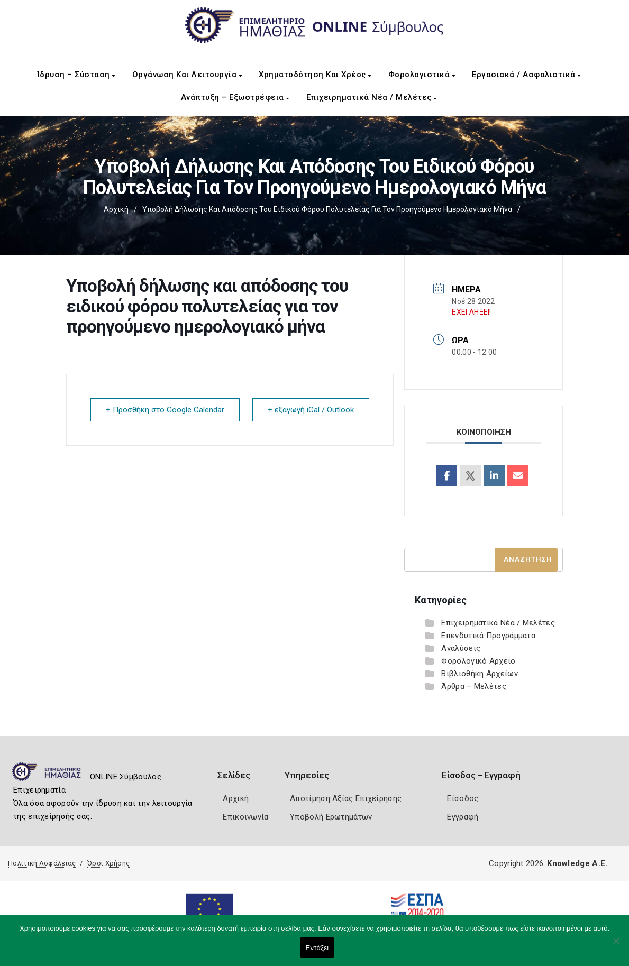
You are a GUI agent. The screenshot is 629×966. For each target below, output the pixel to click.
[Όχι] (615, 945)
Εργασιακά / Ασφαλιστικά (526, 74)
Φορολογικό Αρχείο (478, 661)
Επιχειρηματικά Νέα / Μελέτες (371, 97)
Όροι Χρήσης (108, 863)
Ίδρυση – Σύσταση (76, 74)
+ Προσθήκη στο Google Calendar (165, 410)
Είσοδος (462, 798)
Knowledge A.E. (577, 863)
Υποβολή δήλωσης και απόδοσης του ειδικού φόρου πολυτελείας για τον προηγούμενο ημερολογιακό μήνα (327, 209)
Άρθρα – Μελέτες (473, 686)
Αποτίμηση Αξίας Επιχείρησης (346, 798)
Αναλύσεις (460, 648)
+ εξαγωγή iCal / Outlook (311, 410)
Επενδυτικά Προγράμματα (488, 635)
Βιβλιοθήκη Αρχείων (479, 673)
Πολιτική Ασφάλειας (42, 863)
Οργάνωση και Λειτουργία (187, 74)
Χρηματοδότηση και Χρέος (315, 74)
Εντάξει (317, 948)
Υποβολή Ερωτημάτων (331, 817)
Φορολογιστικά (421, 74)
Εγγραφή (462, 817)
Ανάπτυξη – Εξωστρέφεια (235, 97)
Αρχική (116, 209)
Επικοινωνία (245, 817)
